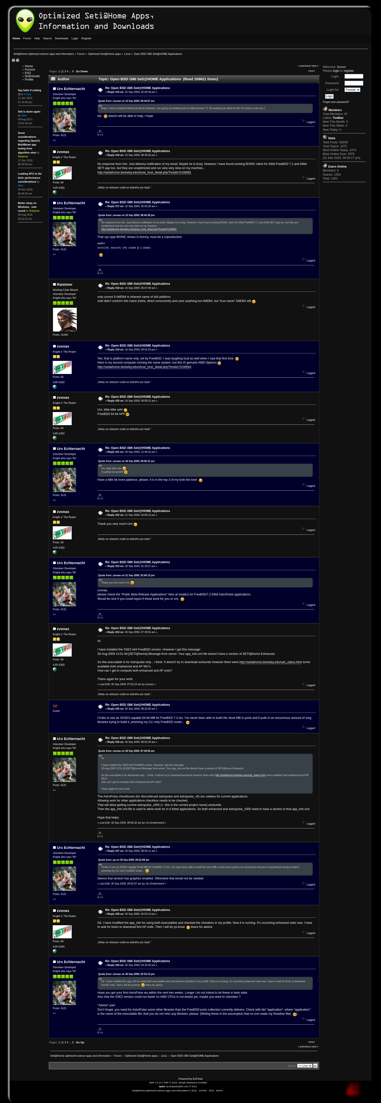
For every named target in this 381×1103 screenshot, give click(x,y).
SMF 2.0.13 (155, 1082)
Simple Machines (188, 1082)
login (336, 71)
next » (315, 65)
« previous (304, 65)
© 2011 (193, 1086)
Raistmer (64, 284)
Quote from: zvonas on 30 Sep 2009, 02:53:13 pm (126, 974)
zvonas (63, 152)
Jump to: (291, 1065)
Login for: (333, 89)
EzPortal (197, 1078)
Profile (29, 79)
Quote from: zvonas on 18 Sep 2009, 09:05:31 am (126, 461)
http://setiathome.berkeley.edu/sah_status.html (270, 662)
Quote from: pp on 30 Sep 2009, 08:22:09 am (123, 860)
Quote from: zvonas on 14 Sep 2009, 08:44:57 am (126, 101)
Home (29, 66)
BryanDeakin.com (179, 1086)
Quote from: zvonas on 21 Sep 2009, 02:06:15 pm (126, 575)
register (349, 71)
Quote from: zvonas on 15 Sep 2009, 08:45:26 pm (126, 215)
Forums (30, 69)
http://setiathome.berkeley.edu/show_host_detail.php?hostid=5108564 (144, 367)
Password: (332, 83)
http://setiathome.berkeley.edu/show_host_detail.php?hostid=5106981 (144, 172)
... (70, 71)
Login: (335, 76)
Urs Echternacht (71, 89)
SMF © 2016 (170, 1082)
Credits (202, 1082)
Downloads (32, 76)
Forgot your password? (336, 101)
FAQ (28, 73)
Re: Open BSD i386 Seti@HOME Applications (137, 88)
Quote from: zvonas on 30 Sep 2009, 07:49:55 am (126, 751)
